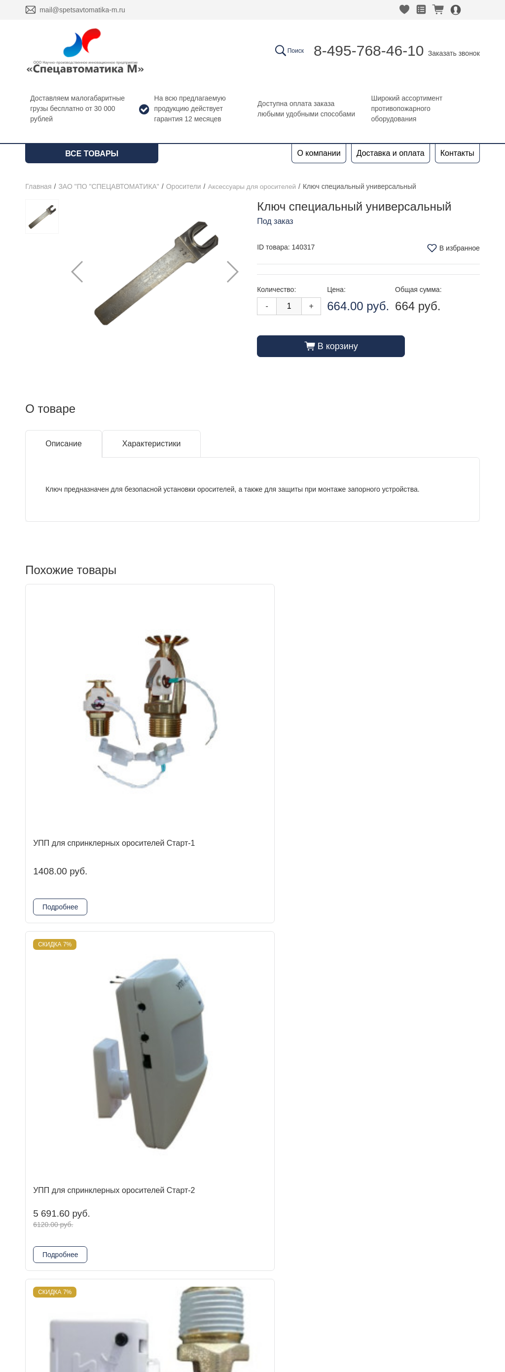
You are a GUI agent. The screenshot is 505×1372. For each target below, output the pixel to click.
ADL (124, 1219)
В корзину (331, 345)
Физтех (130, 1282)
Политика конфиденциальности (417, 1235)
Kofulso (130, 1234)
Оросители (183, 186)
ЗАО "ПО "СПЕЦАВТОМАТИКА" (108, 186)
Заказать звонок (454, 53)
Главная (38, 186)
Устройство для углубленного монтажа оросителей (74, 970)
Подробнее (60, 818)
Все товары (91, 153)
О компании (318, 153)
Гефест (130, 1250)
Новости (40, 1234)
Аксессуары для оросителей (253, 186)
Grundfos (133, 1298)
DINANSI (133, 1203)
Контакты (457, 153)
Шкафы (130, 1313)
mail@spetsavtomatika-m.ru (82, 10)
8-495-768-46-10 (369, 50)
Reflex (128, 1266)
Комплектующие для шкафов (170, 1329)
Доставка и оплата (391, 153)
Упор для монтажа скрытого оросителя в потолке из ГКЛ (303, 970)
